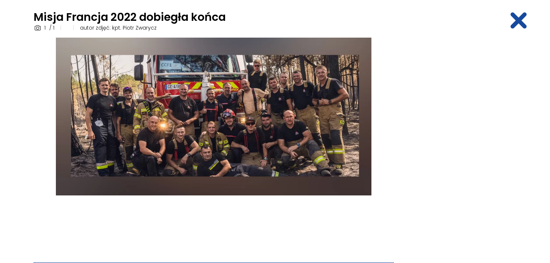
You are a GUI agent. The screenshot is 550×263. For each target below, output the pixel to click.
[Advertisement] (459, 147)
